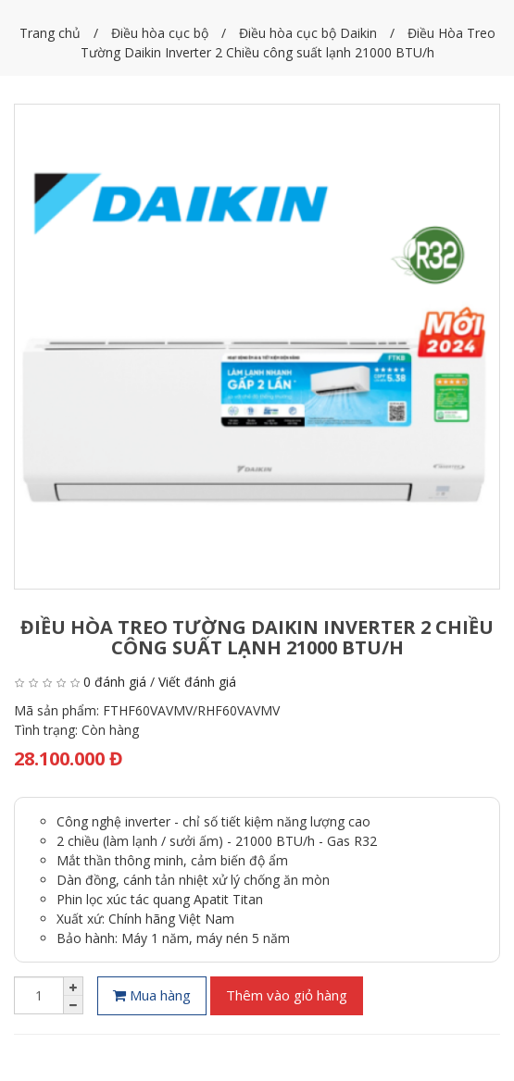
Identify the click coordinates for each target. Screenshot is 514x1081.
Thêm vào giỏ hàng (286, 995)
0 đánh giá (114, 681)
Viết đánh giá (197, 681)
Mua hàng (152, 995)
